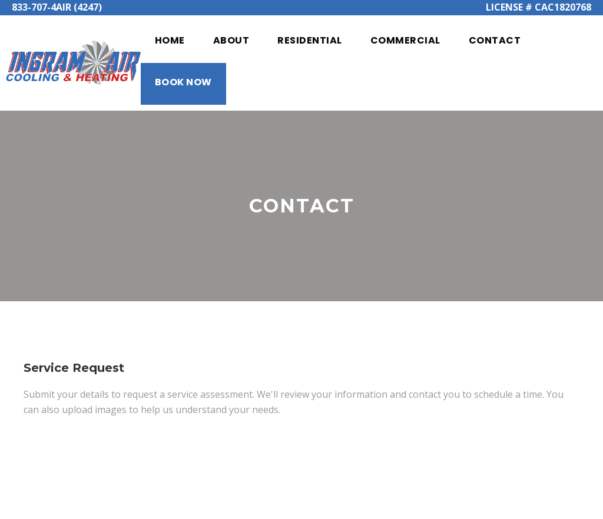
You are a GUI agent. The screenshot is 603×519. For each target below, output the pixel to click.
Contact (495, 40)
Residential (309, 40)
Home (170, 40)
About (231, 40)
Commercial (405, 40)
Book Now (183, 82)
